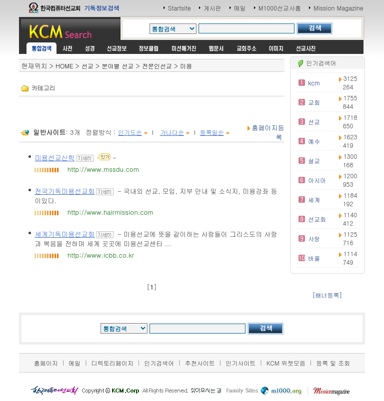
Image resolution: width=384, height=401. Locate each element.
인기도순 (130, 132)
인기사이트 (241, 363)
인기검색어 (159, 363)
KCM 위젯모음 (286, 363)
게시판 (213, 7)
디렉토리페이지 (113, 363)
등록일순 (212, 132)
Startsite (179, 7)
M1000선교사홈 (279, 7)
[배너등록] (327, 295)
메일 (240, 7)
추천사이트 (200, 363)
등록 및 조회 (333, 363)
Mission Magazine (339, 7)
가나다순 (172, 132)
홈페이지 (46, 363)
